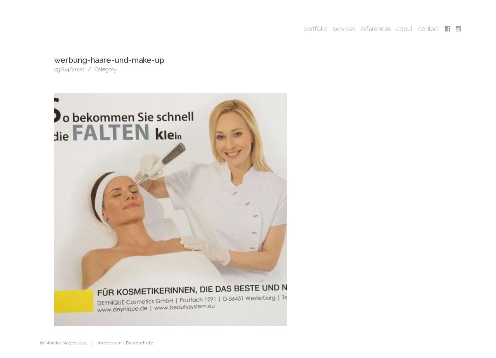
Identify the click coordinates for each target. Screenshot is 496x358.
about (404, 29)
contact (428, 29)
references (376, 29)
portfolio (315, 29)
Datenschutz (139, 343)
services (344, 29)
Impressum (110, 343)
